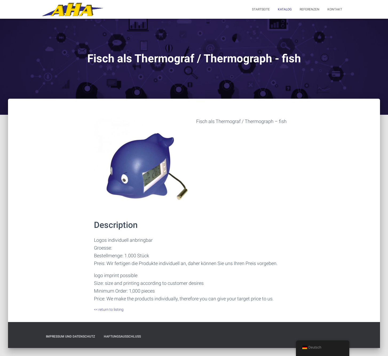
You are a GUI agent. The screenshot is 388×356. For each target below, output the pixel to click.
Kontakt (334, 9)
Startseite (261, 9)
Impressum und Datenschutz (70, 336)
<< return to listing (109, 309)
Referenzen (309, 9)
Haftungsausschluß (122, 336)
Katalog (285, 9)
